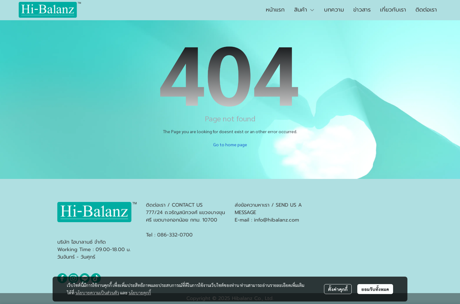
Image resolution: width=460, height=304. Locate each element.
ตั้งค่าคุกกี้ (338, 289)
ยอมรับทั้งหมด (375, 289)
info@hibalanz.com (276, 220)
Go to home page (230, 144)
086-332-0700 (175, 235)
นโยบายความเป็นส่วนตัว (97, 292)
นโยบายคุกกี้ (140, 292)
